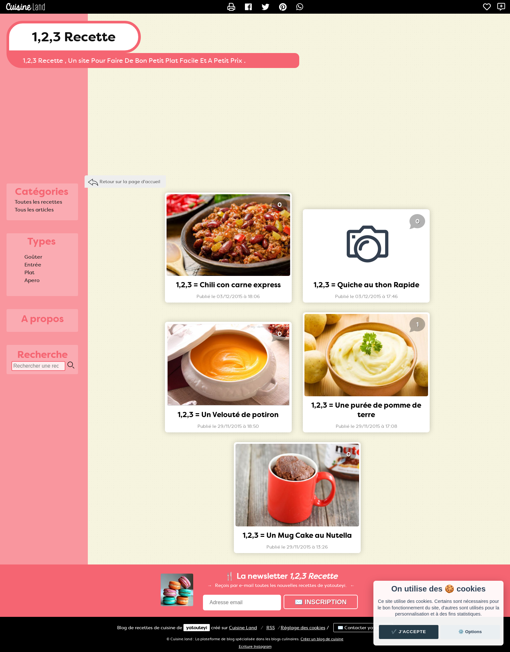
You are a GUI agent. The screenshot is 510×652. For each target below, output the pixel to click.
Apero (32, 280)
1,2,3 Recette (73, 37)
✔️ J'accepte (408, 631)
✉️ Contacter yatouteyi (363, 628)
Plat (29, 272)
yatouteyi (196, 628)
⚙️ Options (470, 631)
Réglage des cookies (303, 628)
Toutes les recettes (38, 201)
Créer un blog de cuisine (322, 639)
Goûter (33, 256)
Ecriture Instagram (255, 647)
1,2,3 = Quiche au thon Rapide (366, 285)
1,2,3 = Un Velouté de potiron (228, 414)
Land (243, 628)
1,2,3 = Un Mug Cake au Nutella (297, 535)
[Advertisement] (255, 120)
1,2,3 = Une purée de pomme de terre (366, 410)
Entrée (32, 264)
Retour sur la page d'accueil (130, 181)
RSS (270, 628)
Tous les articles (34, 209)
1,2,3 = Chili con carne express (228, 285)
